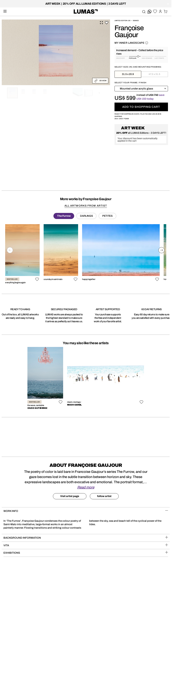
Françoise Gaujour (129, 31)
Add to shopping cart (141, 106)
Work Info (85, 510)
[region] (85, 255)
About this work (146, 42)
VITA (85, 545)
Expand (101, 22)
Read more (85, 487)
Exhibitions (85, 552)
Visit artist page (69, 496)
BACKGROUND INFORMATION (85, 537)
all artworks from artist (85, 205)
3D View (100, 80)
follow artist (104, 496)
